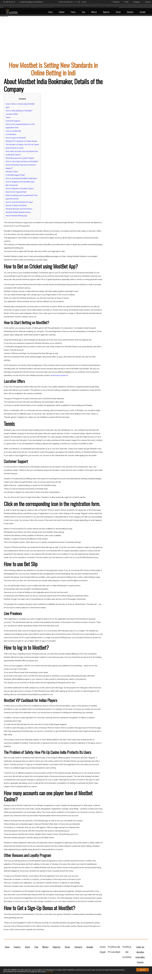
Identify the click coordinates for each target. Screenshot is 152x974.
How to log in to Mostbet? (16, 138)
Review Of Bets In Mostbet (16, 205)
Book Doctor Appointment (16, 192)
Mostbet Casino (12, 172)
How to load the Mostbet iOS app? (19, 202)
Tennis (8, 117)
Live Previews (11, 134)
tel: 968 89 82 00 (8, 2)
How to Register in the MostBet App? (20, 182)
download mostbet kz (59, 375)
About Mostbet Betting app (16, 216)
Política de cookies (126, 952)
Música (94, 12)
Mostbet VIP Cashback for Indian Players (21, 141)
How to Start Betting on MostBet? (19, 111)
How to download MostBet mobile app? (21, 178)
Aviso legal (103, 949)
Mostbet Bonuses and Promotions (19, 209)
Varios (118, 12)
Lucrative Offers (12, 114)
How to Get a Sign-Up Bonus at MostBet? (22, 161)
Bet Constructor (12, 185)
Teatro (73, 12)
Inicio (50, 12)
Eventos (61, 12)
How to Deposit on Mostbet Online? (20, 189)
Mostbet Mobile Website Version (18, 212)
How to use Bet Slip (13, 131)
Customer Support (13, 121)
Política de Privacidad (114, 949)
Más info (50, 972)
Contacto (130, 12)
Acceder (143, 12)
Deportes (106, 12)
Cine (83, 12)
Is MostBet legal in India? (15, 175)
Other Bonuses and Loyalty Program (20, 158)
